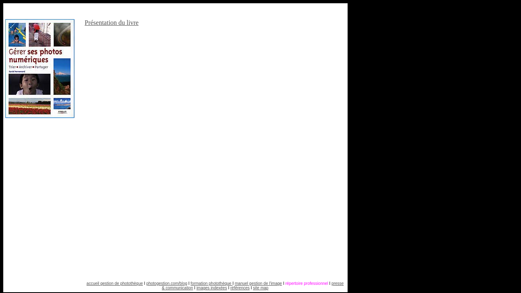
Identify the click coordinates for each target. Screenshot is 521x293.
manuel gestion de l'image (258, 283)
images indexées (212, 288)
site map (261, 288)
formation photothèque (211, 283)
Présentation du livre (111, 22)
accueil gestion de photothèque (115, 283)
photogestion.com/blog (166, 283)
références (240, 288)
